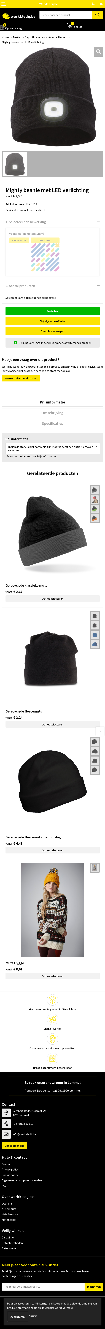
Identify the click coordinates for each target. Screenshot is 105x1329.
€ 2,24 (14, 717)
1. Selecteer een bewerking (26, 222)
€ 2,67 (14, 591)
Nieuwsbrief (9, 1209)
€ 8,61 (14, 969)
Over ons (7, 1203)
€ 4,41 (14, 843)
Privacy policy (10, 1169)
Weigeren (33, 1315)
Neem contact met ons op (21, 378)
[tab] (52, 402)
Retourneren (9, 1248)
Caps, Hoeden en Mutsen (40, 37)
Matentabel (9, 1219)
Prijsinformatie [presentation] (52, 402)
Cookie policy (10, 1175)
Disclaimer (8, 1237)
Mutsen (62, 37)
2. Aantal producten (20, 285)
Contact (7, 1164)
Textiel (17, 37)
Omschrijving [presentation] (52, 412)
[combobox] (65, 15)
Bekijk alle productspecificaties (26, 210)
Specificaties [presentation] (52, 423)
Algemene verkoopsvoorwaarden (22, 1180)
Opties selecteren (52, 598)
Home (5, 37)
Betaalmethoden (12, 1243)
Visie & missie (10, 1214)
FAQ (4, 1185)
